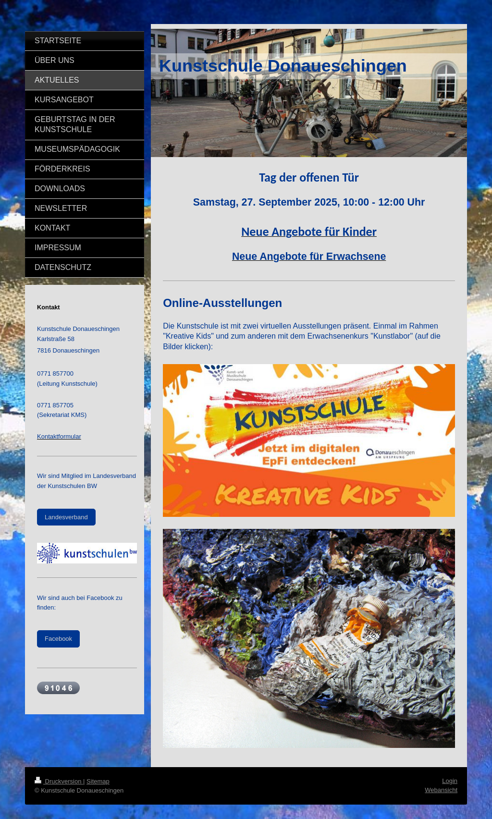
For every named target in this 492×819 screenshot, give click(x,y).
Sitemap (98, 781)
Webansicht (441, 790)
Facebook (58, 638)
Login (449, 780)
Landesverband (66, 517)
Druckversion (59, 781)
